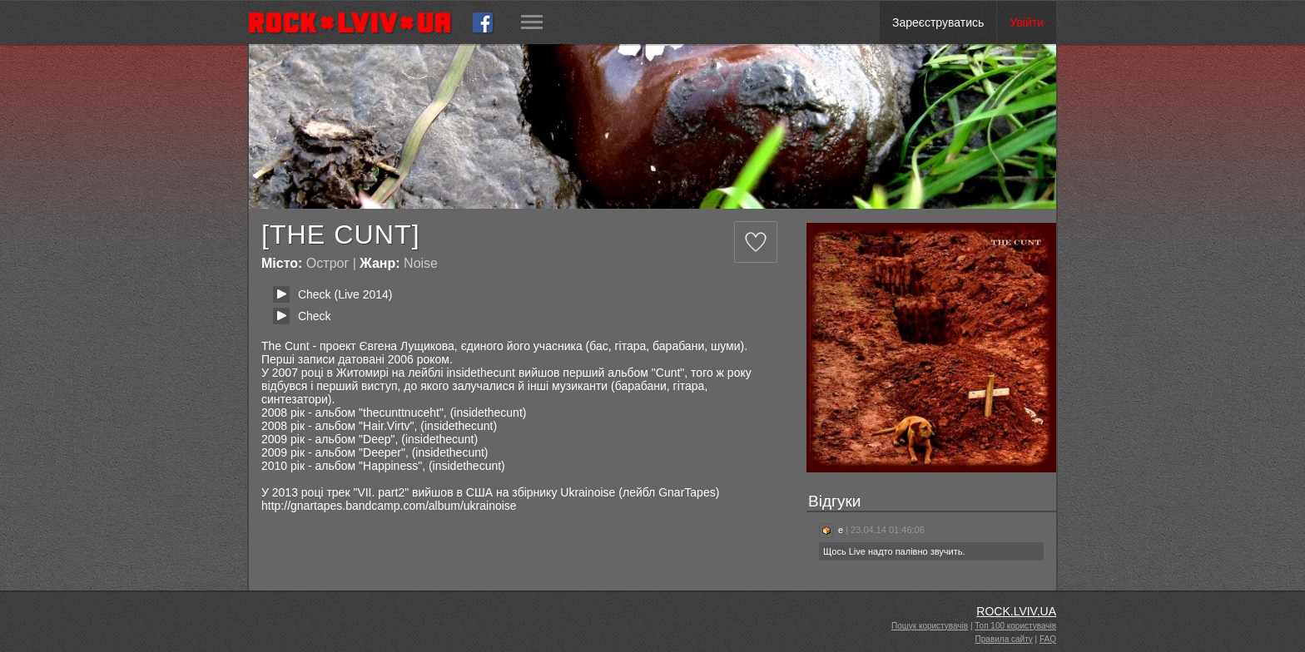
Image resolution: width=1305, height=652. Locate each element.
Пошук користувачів (929, 625)
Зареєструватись (938, 22)
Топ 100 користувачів (1015, 625)
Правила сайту (1004, 639)
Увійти (1027, 22)
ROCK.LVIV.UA (1016, 611)
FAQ (1048, 639)
